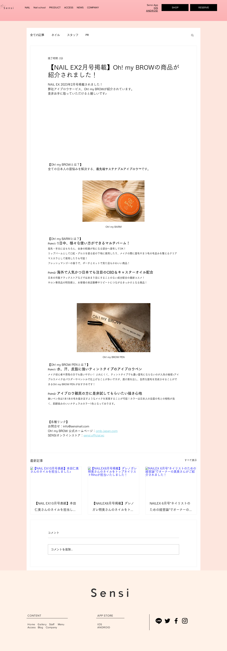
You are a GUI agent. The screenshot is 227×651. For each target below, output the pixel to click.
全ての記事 (37, 34)
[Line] (158, 621)
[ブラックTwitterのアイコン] (167, 621)
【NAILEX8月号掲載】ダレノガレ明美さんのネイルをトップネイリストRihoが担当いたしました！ (113, 507)
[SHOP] (175, 7)
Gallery (42, 624)
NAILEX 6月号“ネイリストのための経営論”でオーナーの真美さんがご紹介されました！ (171, 507)
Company (51, 627)
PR (87, 34)
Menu (61, 624)
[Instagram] (185, 621)
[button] (27, 7)
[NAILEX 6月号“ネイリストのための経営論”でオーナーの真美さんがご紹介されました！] (171, 481)
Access (31, 627)
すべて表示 (190, 460)
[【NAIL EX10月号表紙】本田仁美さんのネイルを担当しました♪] (56, 481)
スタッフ (72, 34)
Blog (40, 627)
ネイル (55, 34)
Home (31, 624)
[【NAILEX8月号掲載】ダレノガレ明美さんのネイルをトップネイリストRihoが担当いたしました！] (113, 481)
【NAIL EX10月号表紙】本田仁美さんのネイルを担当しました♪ (55, 507)
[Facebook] (176, 621)
